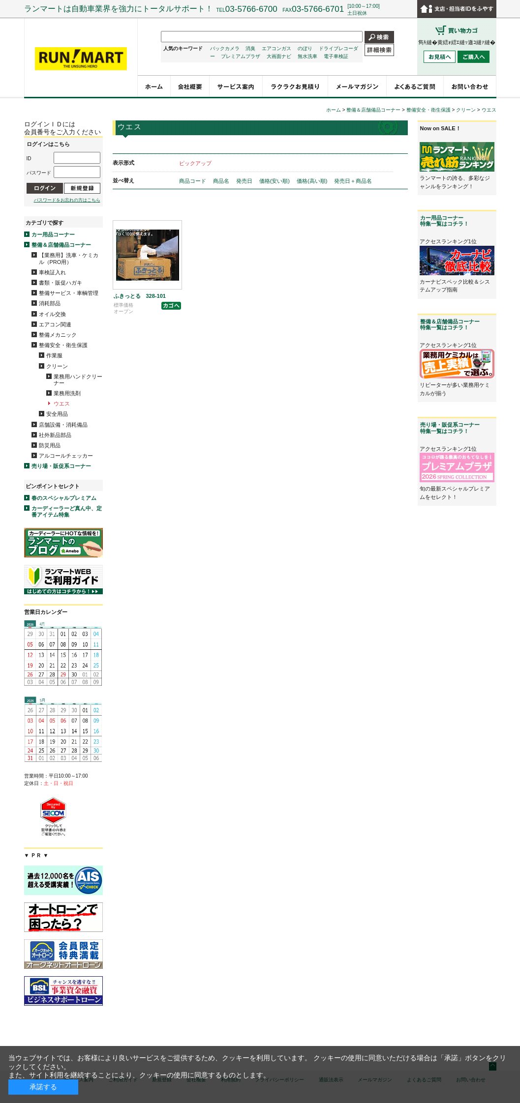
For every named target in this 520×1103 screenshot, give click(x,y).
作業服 (54, 355)
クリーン (57, 366)
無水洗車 (307, 56)
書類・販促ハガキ (60, 283)
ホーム (333, 110)
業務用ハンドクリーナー (78, 380)
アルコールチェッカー (66, 456)
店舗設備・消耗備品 (63, 425)
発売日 (245, 181)
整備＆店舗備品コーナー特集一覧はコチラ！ (450, 324)
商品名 (222, 181)
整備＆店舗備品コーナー (61, 245)
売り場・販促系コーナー (61, 466)
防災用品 (50, 445)
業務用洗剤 (67, 393)
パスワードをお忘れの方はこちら (67, 200)
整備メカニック (58, 335)
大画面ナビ (279, 56)
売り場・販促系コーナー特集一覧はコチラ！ (450, 428)
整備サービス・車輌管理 (68, 293)
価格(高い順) (313, 181)
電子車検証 (336, 56)
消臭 (250, 48)
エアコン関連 (55, 324)
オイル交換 (52, 314)
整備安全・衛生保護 (63, 345)
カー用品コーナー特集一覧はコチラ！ (444, 221)
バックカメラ (225, 48)
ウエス (62, 403)
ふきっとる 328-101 (140, 296)
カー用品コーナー (53, 234)
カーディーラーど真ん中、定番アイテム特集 (66, 511)
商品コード (193, 181)
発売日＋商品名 (353, 181)
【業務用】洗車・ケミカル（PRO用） (68, 258)
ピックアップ (195, 163)
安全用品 (57, 414)
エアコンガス (276, 48)
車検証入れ (52, 272)
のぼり (305, 48)
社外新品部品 (55, 435)
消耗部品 (50, 303)
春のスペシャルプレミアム (63, 498)
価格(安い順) (275, 181)
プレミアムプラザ (240, 56)
